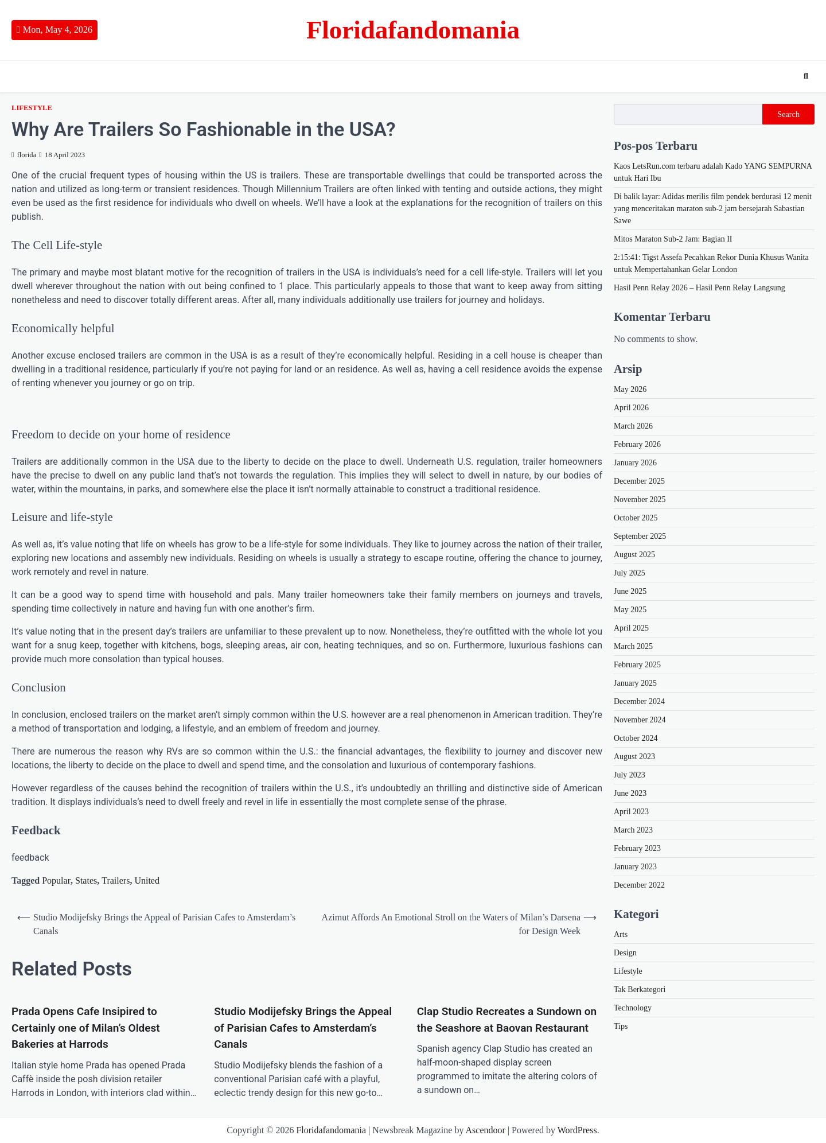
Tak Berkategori (639, 989)
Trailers (116, 880)
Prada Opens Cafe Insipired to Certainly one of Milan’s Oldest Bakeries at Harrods (85, 1028)
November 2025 (640, 499)
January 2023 (635, 866)
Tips (621, 1026)
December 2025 (639, 481)
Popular (56, 880)
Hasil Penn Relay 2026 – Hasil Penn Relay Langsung (699, 287)
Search (788, 114)
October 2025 (636, 518)
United (146, 880)
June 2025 (630, 591)
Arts (621, 934)
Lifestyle (31, 108)
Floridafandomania (413, 29)
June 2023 (630, 793)
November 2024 (640, 720)
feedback (30, 857)
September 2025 (640, 536)
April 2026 (631, 407)
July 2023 (629, 775)
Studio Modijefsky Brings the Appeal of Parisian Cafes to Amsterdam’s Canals (303, 1028)
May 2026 (630, 389)
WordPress (577, 1130)
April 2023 (631, 811)
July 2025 (629, 573)
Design (625, 952)
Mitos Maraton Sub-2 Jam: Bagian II (673, 239)
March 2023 (633, 830)
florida (23, 155)
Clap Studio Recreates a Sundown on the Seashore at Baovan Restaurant (507, 1020)
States (86, 880)
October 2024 (636, 738)
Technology (633, 1008)
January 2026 (635, 462)
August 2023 (634, 756)
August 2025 (634, 554)
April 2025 (631, 628)
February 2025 (637, 664)
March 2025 (633, 646)
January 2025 (635, 683)
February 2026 (637, 444)
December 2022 (639, 885)
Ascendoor (485, 1130)
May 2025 (630, 609)
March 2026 (633, 426)
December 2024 (639, 701)
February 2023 (637, 848)
